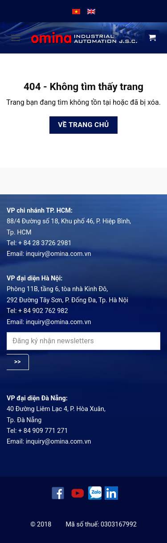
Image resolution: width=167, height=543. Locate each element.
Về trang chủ (83, 125)
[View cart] (152, 38)
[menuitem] (76, 11)
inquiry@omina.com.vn (58, 254)
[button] (15, 38)
